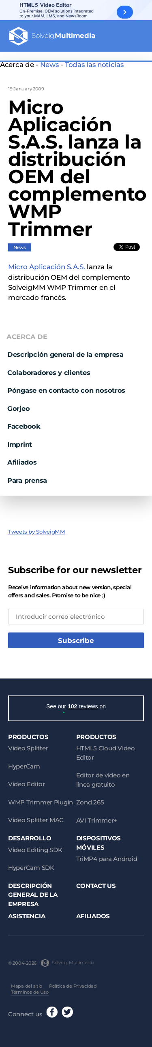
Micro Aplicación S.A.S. (46, 263)
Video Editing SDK (35, 847)
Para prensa (27, 476)
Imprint (19, 440)
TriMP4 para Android (106, 857)
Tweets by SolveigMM (36, 527)
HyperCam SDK (31, 865)
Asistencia (26, 914)
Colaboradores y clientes (48, 368)
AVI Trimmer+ (97, 818)
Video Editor (26, 782)
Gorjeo (18, 404)
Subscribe (76, 637)
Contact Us (96, 883)
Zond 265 (90, 800)
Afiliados (22, 458)
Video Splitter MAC (36, 818)
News (49, 65)
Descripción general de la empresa (65, 350)
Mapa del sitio (26, 983)
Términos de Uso (30, 990)
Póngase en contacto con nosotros (66, 387)
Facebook (24, 423)
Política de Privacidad (73, 983)
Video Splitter (28, 746)
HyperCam (24, 764)
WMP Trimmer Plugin (40, 800)
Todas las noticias (94, 65)
